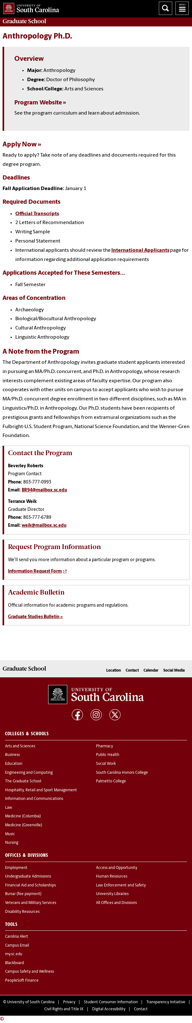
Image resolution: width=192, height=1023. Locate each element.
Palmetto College (111, 781)
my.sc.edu (13, 954)
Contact (132, 671)
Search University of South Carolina (165, 8)
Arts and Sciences (20, 746)
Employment (16, 868)
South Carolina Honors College (122, 773)
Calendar (151, 671)
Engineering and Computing (29, 773)
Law (8, 808)
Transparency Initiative (165, 1002)
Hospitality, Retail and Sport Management (41, 790)
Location (113, 671)
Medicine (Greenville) (23, 825)
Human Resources (111, 876)
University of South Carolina (31, 1002)
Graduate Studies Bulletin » (35, 617)
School (24, 21)
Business (12, 755)
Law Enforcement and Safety (121, 885)
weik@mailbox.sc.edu (44, 525)
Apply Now (20, 144)
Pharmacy (104, 746)
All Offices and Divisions (116, 903)
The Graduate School (23, 781)
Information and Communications (34, 799)
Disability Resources (22, 912)
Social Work (106, 764)
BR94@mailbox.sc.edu (44, 490)
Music (10, 834)
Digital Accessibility (108, 1009)
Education (13, 764)
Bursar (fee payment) (23, 894)
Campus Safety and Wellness (29, 972)
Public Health (107, 755)
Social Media (174, 671)
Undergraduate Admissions (28, 876)
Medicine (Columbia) (23, 816)
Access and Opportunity (116, 868)
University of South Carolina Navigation (182, 8)
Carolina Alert (16, 937)
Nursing (11, 843)
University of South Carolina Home (29, 7)
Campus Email (17, 946)
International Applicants (140, 250)
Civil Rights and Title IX (64, 1009)
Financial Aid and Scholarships (30, 885)
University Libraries (112, 894)
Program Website (38, 103)
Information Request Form (35, 571)
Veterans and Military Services (30, 903)
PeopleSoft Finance (22, 981)
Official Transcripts (37, 213)
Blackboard (14, 963)
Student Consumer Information (111, 1002)
